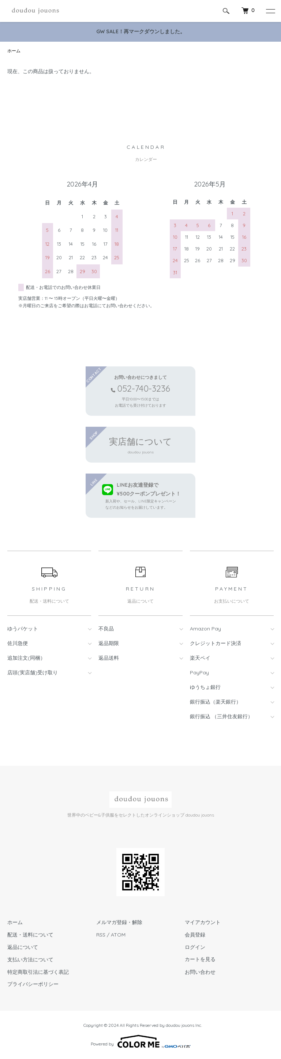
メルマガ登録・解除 (119, 922)
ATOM (118, 934)
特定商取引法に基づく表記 (38, 972)
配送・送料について (30, 934)
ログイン (195, 947)
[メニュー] (270, 11)
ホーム (13, 50)
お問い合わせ (200, 972)
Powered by (141, 1041)
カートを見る (200, 959)
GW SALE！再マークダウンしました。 (140, 31)
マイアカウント (203, 922)
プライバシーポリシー (33, 984)
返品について (22, 947)
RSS (100, 934)
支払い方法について (30, 959)
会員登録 (195, 934)
